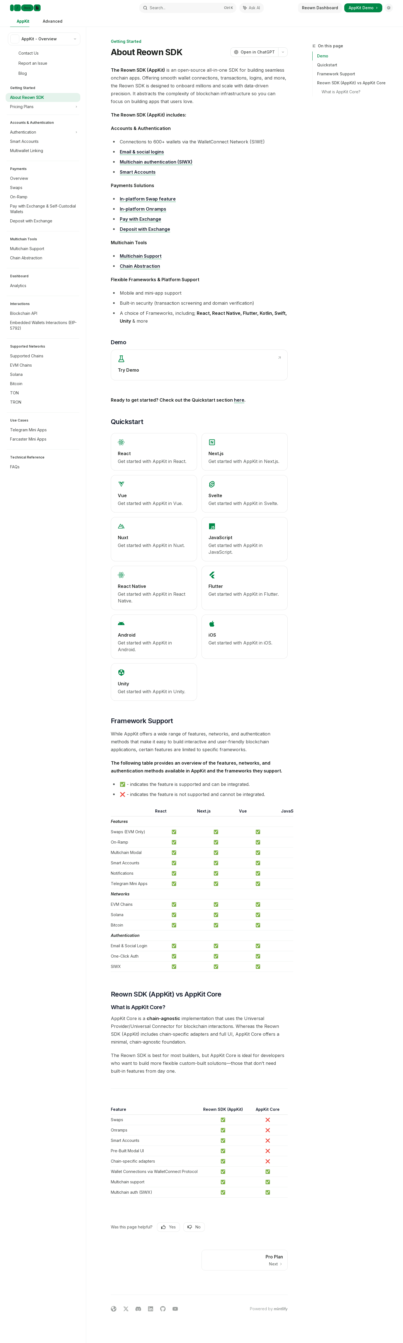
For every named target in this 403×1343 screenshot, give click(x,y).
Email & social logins (142, 152)
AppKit (19, 23)
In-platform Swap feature (148, 199)
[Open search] (187, 8)
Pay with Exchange (140, 219)
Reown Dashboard (320, 7)
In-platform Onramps (143, 209)
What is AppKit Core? (341, 91)
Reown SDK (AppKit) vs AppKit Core (351, 82)
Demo (322, 55)
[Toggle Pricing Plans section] (43, 106)
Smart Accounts (138, 172)
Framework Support (336, 73)
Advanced (49, 23)
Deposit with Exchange (145, 229)
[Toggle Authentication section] (43, 132)
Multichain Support (140, 256)
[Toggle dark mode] (389, 8)
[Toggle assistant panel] (251, 8)
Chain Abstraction (140, 266)
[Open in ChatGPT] (254, 52)
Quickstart (327, 64)
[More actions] (283, 52)
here (239, 400)
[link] (199, 365)
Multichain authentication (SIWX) (156, 162)
